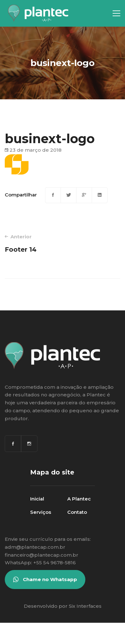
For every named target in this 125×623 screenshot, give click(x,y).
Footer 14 (31, 243)
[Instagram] (29, 444)
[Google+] (84, 195)
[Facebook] (53, 195)
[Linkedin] (100, 195)
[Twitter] (68, 195)
